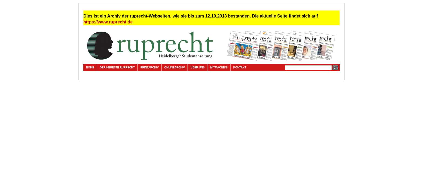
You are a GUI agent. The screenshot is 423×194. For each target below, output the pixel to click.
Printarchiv (149, 67)
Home (90, 67)
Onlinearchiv (174, 67)
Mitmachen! (218, 67)
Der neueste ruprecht (117, 67)
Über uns (197, 67)
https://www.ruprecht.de (108, 22)
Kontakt (239, 67)
